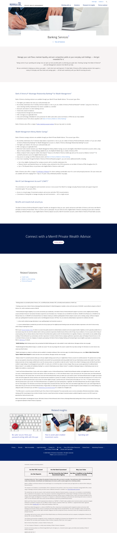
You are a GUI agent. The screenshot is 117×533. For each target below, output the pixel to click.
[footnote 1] (68, 37)
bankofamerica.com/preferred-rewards (47, 387)
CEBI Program (22, 340)
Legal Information (41, 447)
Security (20, 447)
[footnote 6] (47, 153)
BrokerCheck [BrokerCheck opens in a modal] (86, 447)
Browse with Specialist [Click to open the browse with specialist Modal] (66, 449)
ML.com (59, 447)
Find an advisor (102, 5)
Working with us (66, 5)
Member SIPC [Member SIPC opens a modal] (36, 504)
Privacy (14, 447)
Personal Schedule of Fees (27, 330)
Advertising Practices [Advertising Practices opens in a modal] (97, 447)
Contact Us (51, 447)
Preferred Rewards (27, 281)
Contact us (101, 1)
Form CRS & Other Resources (72, 447)
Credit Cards (25, 277)
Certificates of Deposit (43, 171)
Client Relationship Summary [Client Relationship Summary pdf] (74, 489)
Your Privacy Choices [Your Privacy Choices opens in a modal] (50, 449)
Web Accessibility (29, 447)
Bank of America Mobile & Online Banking (54, 119)
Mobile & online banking (28, 279)
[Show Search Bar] (106, 2)
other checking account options (45, 124)
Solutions (77, 5)
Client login (94, 1)
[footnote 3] (43, 207)
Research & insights (89, 5)
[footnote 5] (47, 132)
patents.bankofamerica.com (60, 454)
